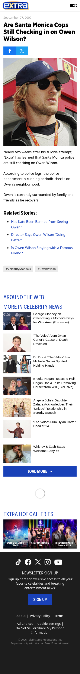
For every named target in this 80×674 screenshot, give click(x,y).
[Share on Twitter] (22, 50)
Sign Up (40, 599)
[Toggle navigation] (72, 5)
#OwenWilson (47, 269)
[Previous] (7, 533)
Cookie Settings (49, 623)
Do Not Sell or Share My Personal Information (40, 630)
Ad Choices (25, 623)
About (21, 615)
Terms (59, 615)
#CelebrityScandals (18, 269)
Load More (40, 471)
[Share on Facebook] (9, 50)
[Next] (72, 533)
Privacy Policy (40, 615)
